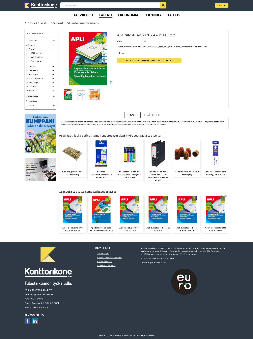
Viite (119, 41)
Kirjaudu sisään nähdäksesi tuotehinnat (149, 60)
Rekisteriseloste (104, 261)
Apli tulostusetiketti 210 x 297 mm (129, 229)
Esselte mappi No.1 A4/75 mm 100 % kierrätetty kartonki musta (158, 175)
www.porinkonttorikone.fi (36, 307)
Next (225, 193)
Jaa (121, 53)
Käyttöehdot (104, 335)
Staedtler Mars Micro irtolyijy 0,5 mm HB (215, 173)
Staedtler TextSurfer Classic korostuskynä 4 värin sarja (129, 174)
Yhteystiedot (103, 253)
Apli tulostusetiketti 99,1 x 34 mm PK (72, 229)
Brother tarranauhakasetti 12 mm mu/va (101, 174)
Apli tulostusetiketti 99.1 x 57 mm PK (186, 229)
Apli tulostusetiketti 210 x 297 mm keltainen (101, 229)
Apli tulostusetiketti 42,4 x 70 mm (215, 229)
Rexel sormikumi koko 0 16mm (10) (187, 173)
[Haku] (113, 5)
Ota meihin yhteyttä (106, 265)
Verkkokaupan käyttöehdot (109, 257)
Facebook (27, 321)
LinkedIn (35, 321)
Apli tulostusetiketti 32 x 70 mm (158, 229)
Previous (221, 193)
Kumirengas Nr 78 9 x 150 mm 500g (72, 173)
